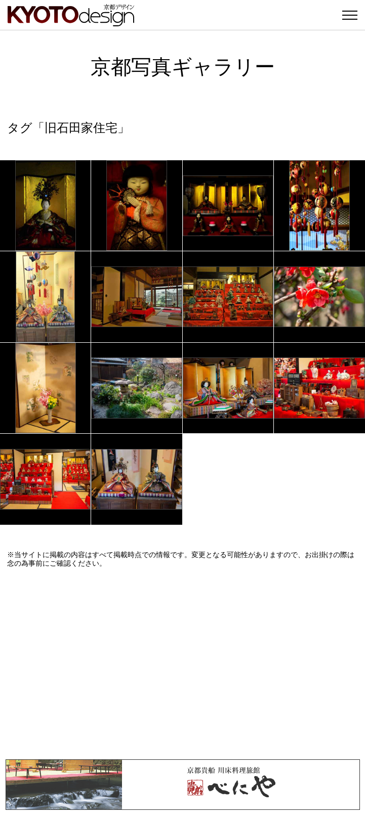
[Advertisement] (182, 663)
